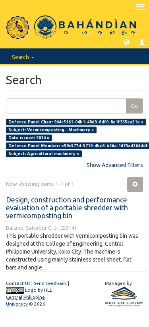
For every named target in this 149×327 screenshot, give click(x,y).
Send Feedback (50, 283)
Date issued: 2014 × (28, 137)
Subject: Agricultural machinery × (43, 153)
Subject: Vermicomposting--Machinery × (51, 129)
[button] (127, 41)
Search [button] (23, 57)
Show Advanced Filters (115, 165)
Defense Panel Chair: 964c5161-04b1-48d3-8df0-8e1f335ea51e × (75, 121)
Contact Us (18, 283)
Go (134, 106)
